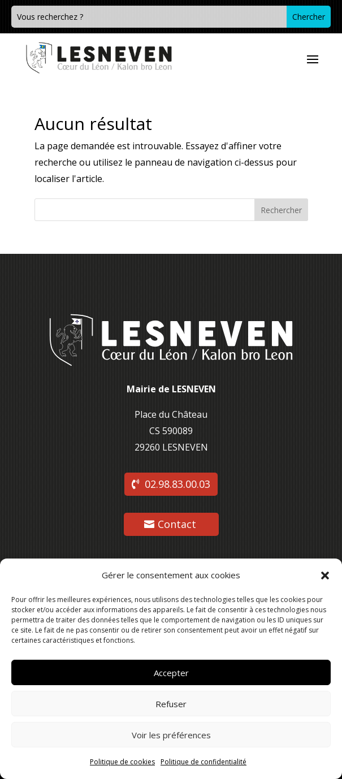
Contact (177, 524)
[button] (325, 575)
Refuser (171, 703)
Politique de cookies (122, 762)
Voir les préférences (171, 735)
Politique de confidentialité (203, 762)
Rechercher (281, 210)
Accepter (171, 672)
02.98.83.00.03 (177, 484)
